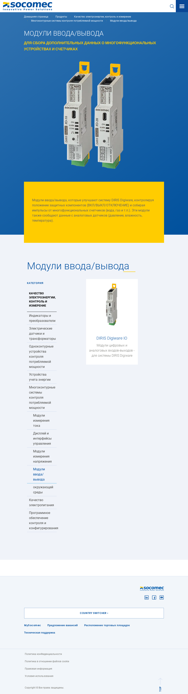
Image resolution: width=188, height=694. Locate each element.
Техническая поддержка (39, 632)
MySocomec (32, 625)
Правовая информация (38, 668)
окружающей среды (43, 489)
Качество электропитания (41, 502)
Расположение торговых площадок (107, 625)
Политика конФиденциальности (43, 654)
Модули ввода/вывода (39, 474)
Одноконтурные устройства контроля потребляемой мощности (41, 356)
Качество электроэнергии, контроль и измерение (102, 16)
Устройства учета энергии (40, 377)
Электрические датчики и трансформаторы (42, 334)
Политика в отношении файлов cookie (47, 661)
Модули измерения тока (41, 421)
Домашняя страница (36, 16)
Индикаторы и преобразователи (42, 318)
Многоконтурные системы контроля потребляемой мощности (67, 20)
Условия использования (39, 676)
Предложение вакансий (63, 625)
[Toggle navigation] (182, 6)
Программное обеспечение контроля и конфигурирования (43, 520)
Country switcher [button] (93, 613)
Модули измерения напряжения (42, 456)
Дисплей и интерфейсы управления (42, 438)
